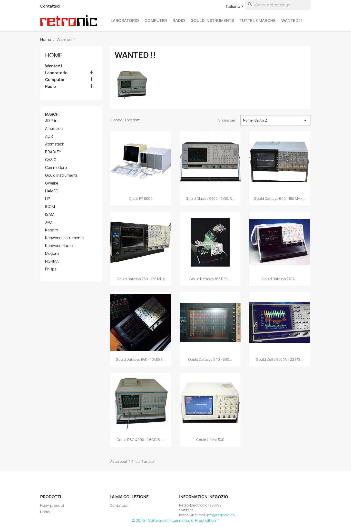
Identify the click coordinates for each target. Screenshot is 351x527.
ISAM (49, 214)
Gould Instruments (212, 20)
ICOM (50, 206)
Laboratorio (125, 20)
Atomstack (54, 144)
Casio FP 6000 (141, 198)
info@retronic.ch (220, 515)
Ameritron (54, 128)
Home (54, 55)
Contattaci (50, 6)
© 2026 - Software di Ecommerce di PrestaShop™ (175, 520)
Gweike (51, 183)
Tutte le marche (258, 20)
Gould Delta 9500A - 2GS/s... (279, 359)
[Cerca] (278, 5)
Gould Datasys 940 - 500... (210, 359)
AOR (49, 136)
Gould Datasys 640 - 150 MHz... (279, 198)
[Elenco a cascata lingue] (235, 7)
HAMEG (51, 191)
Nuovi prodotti (52, 505)
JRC (48, 222)
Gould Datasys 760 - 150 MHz (141, 279)
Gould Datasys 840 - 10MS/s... (141, 359)
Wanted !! (291, 20)
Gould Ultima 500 (210, 439)
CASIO (51, 159)
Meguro (52, 253)
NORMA (52, 261)
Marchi (52, 114)
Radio (179, 20)
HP (47, 198)
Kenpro (51, 230)
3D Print (52, 120)
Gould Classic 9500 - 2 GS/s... (210, 198)
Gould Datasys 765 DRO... (210, 279)
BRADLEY (53, 152)
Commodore (56, 167)
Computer (156, 20)
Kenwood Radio (59, 245)
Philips (51, 269)
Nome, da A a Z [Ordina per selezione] (275, 120)
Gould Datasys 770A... (280, 279)
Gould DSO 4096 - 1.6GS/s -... (141, 439)
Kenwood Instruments (64, 238)
